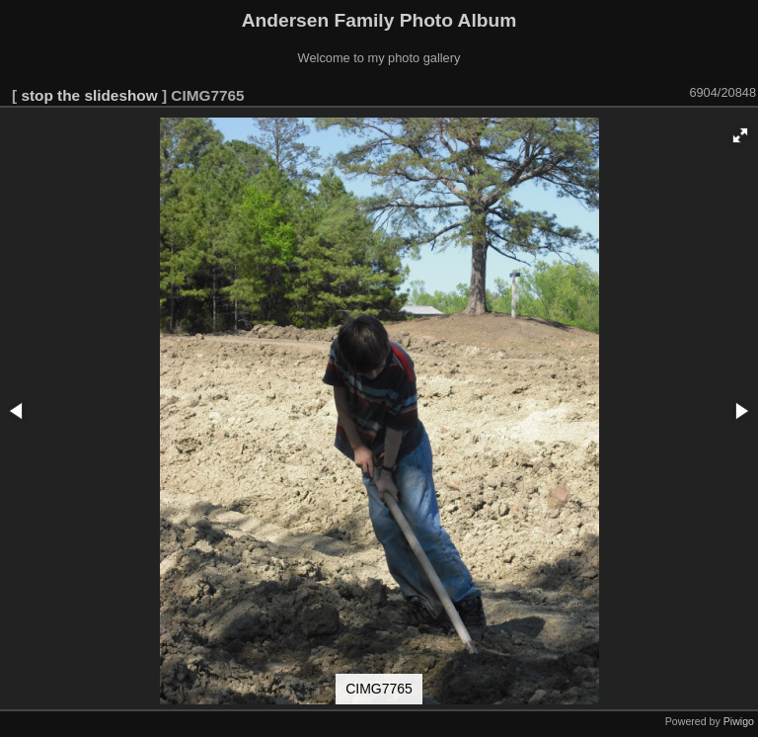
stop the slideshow (89, 95)
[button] (740, 135)
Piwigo (738, 721)
